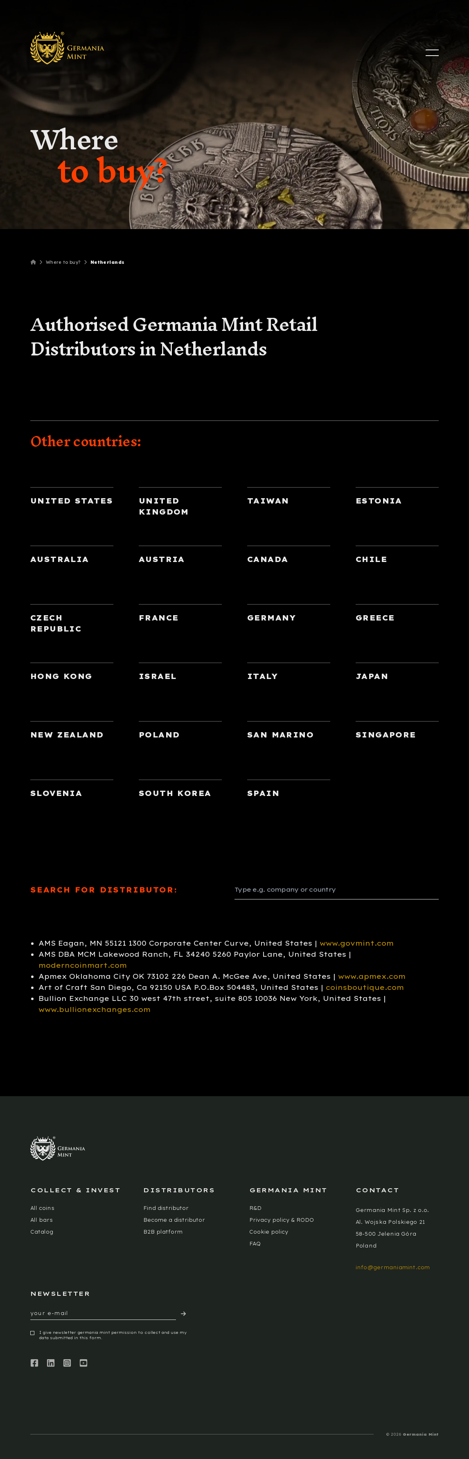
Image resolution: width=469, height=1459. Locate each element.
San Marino (280, 735)
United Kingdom (164, 506)
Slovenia (56, 793)
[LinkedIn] (51, 1363)
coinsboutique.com (365, 987)
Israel (157, 676)
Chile (371, 559)
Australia (59, 559)
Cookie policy (268, 1232)
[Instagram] (67, 1363)
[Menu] (432, 52)
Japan (372, 676)
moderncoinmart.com (82, 965)
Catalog (41, 1232)
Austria (162, 559)
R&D (255, 1208)
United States (71, 501)
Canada (267, 559)
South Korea (175, 793)
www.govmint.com (357, 943)
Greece (375, 618)
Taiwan (268, 501)
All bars (41, 1220)
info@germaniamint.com (393, 1267)
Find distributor (166, 1208)
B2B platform (163, 1232)
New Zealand (67, 735)
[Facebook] (34, 1363)
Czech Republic (55, 623)
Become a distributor (174, 1220)
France (158, 618)
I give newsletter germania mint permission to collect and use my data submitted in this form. (113, 1335)
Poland (159, 735)
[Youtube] (83, 1363)
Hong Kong (61, 676)
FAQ (255, 1244)
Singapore (386, 735)
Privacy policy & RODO (281, 1220)
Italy (262, 676)
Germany (271, 618)
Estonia (379, 501)
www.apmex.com (372, 976)
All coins (42, 1208)
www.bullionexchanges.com (94, 1009)
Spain (263, 793)
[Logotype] (67, 48)
